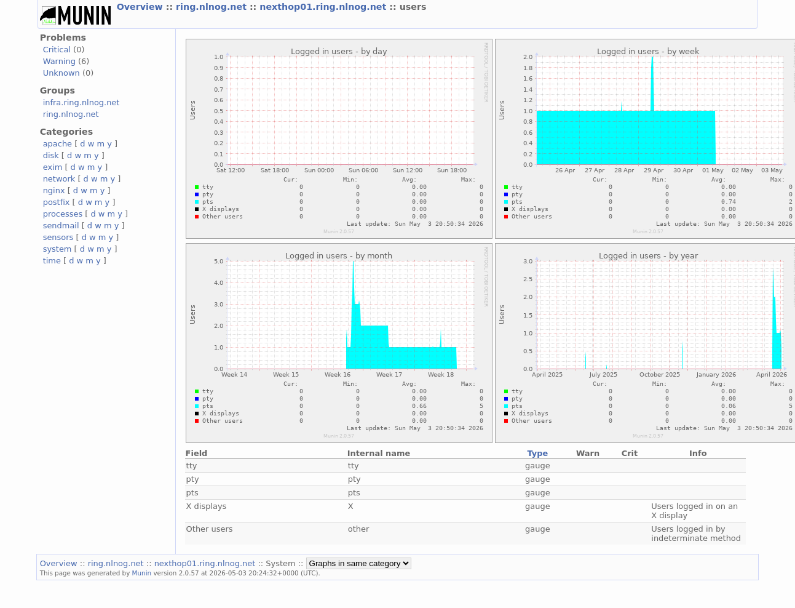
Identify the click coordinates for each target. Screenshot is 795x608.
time (52, 260)
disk (51, 155)
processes (63, 213)
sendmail (61, 225)
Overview (141, 7)
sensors (58, 237)
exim (53, 167)
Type (537, 453)
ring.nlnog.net (213, 7)
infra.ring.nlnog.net (81, 102)
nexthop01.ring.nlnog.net (324, 7)
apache (57, 143)
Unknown (61, 73)
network (59, 178)
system (57, 249)
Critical (57, 49)
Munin (142, 573)
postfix (56, 202)
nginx (54, 190)
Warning (59, 61)
